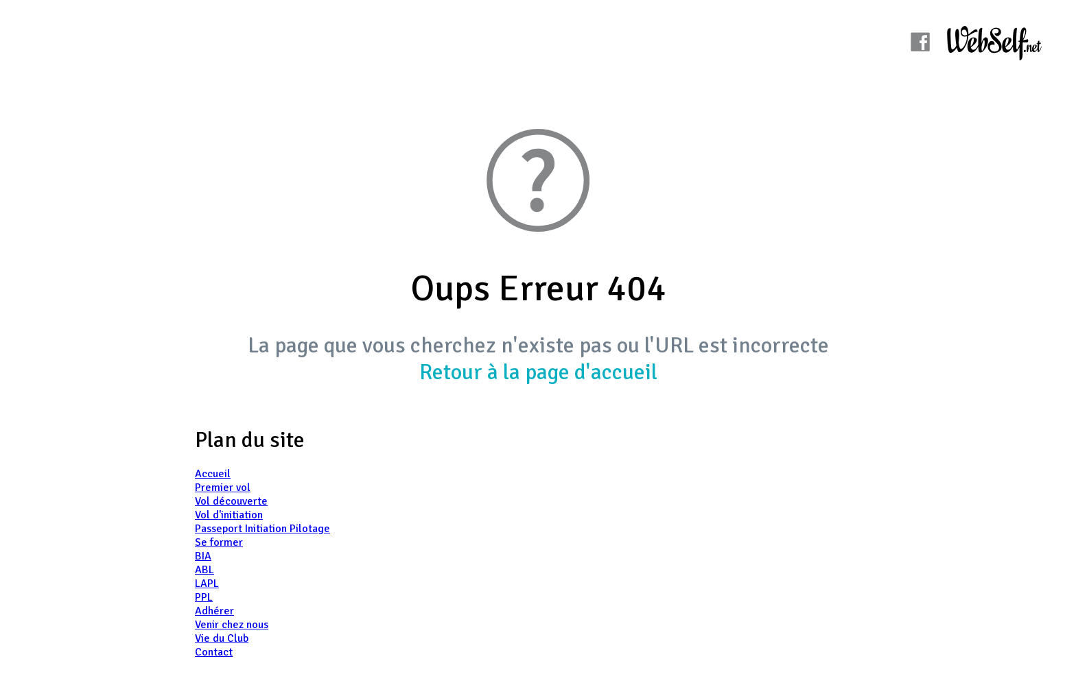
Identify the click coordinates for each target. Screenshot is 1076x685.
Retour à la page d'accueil (538, 372)
